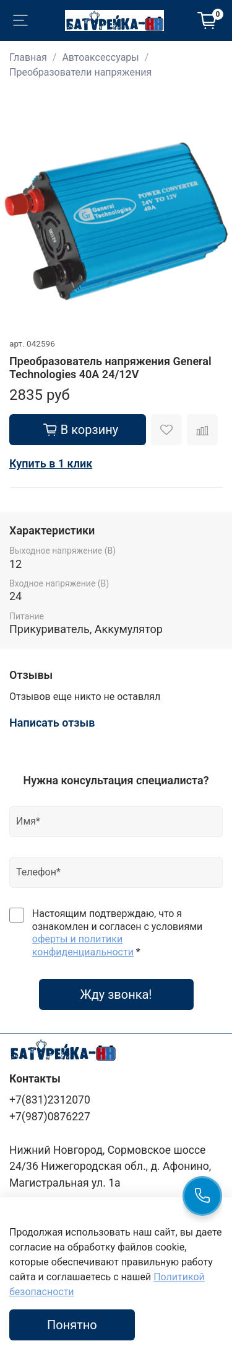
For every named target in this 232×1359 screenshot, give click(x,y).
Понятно (72, 1324)
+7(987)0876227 (49, 1116)
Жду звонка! (116, 994)
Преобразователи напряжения (80, 72)
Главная (28, 57)
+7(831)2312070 (49, 1100)
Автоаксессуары (100, 57)
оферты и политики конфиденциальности (83, 945)
